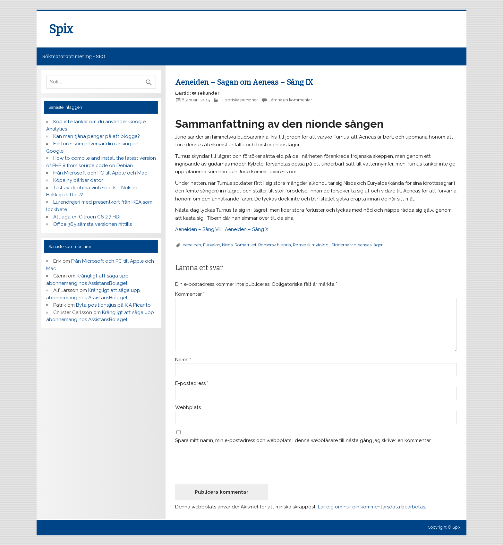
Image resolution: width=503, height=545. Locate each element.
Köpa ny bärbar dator (78, 180)
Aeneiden (192, 244)
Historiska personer (239, 99)
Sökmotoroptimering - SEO (73, 56)
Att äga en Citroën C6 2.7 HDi (86, 217)
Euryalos (211, 244)
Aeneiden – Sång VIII (198, 229)
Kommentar (190, 294)
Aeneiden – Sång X (247, 229)
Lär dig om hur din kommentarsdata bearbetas (371, 507)
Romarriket (245, 244)
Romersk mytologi (311, 244)
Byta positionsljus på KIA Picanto (113, 305)
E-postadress (192, 383)
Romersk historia (274, 244)
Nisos (227, 244)
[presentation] (224, 463)
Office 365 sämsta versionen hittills (92, 224)
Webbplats (188, 407)
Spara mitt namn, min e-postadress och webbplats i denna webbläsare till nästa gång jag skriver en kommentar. (303, 440)
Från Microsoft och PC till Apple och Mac (100, 173)
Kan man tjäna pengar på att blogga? (96, 136)
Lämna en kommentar (290, 99)
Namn (183, 359)
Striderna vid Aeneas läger (357, 244)
